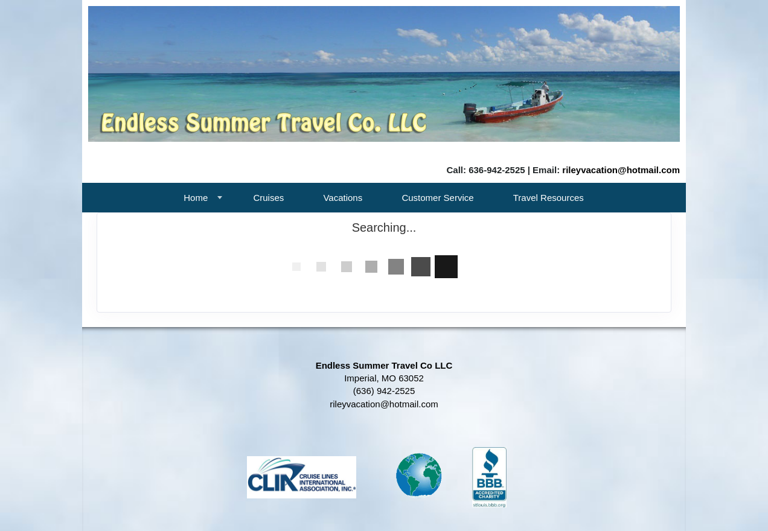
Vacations (342, 197)
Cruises (268, 197)
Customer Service (437, 197)
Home (196, 197)
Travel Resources (548, 197)
